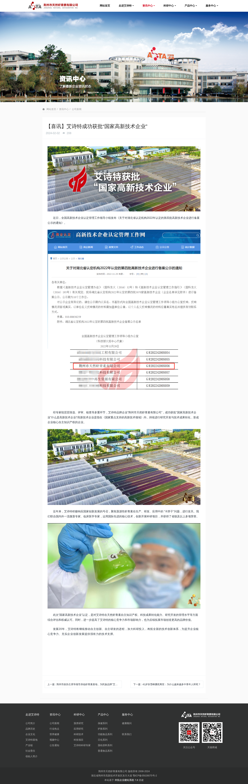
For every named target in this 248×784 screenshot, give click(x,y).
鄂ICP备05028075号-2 (145, 775)
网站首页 (105, 5)
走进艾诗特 (125, 5)
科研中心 (168, 5)
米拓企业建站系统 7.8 (126, 780)
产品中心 (190, 5)
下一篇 (167, 684)
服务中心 (211, 5)
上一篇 (84, 684)
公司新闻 (76, 109)
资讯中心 (147, 5)
